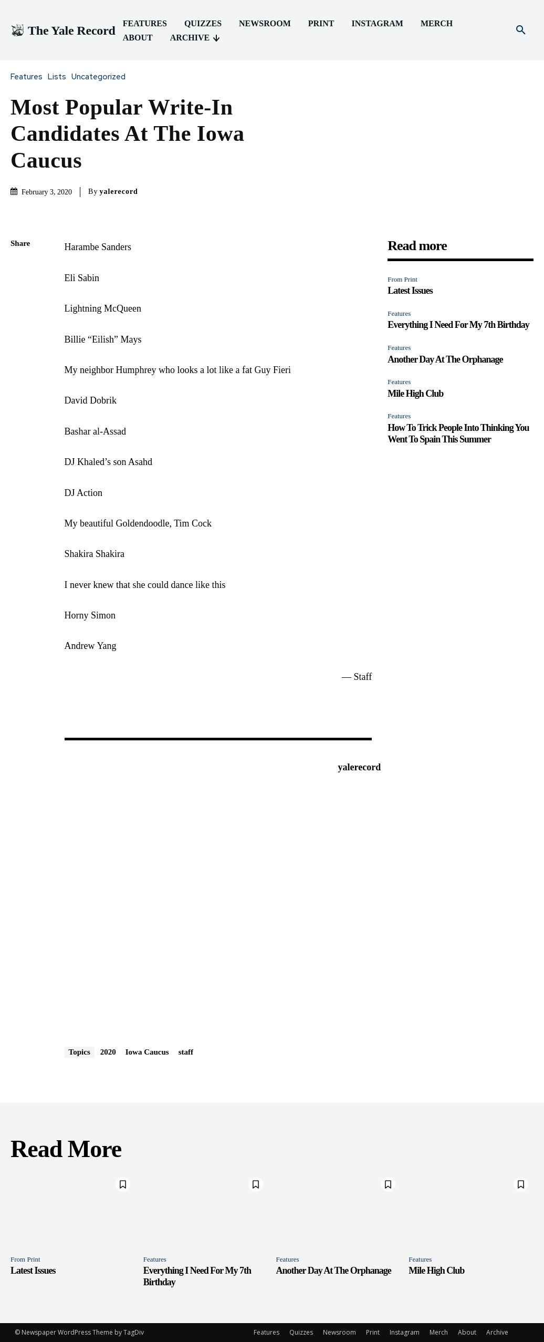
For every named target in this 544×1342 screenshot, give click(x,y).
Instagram (405, 1332)
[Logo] (63, 30)
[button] (520, 30)
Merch (439, 1332)
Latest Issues (410, 290)
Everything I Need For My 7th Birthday (458, 324)
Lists (59, 77)
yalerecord (118, 191)
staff (186, 1052)
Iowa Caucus (147, 1052)
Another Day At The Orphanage (445, 359)
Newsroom (339, 1332)
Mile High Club (415, 393)
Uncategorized (101, 77)
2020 (108, 1052)
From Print (402, 279)
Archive (497, 1332)
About (467, 1332)
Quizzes (301, 1332)
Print (373, 1332)
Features (29, 77)
